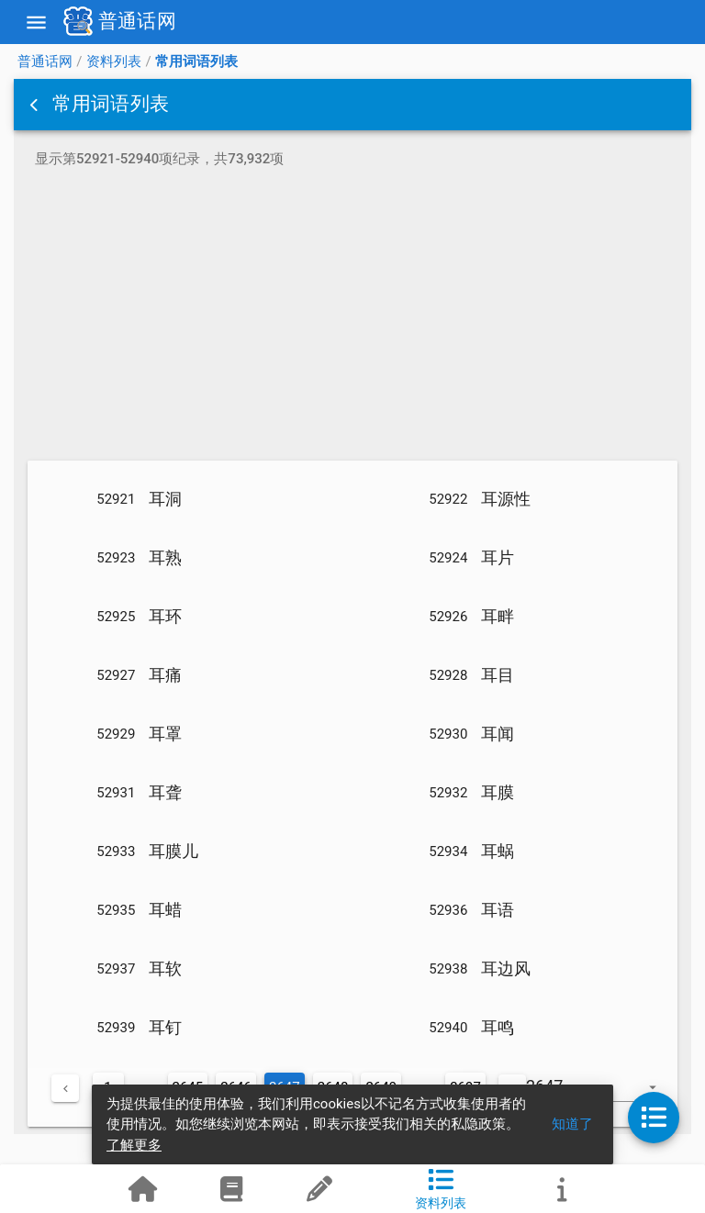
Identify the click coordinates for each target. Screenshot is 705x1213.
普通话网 (45, 61)
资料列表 (113, 61)
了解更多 (134, 1145)
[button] (36, 104)
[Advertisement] (352, 317)
